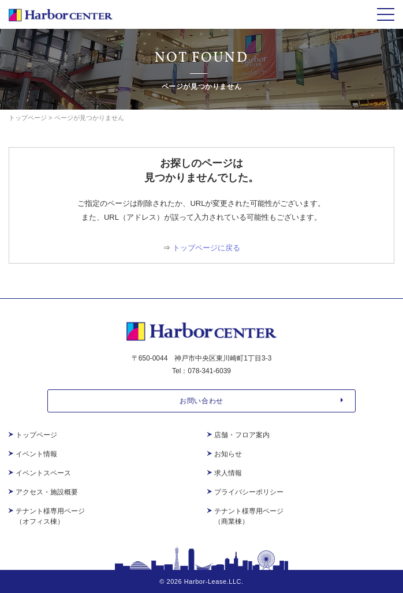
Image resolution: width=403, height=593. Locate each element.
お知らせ (228, 454)
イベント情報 (36, 454)
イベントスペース (43, 473)
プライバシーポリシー (248, 492)
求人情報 (228, 473)
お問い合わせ (262, 401)
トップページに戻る (206, 247)
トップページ (36, 435)
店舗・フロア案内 (242, 435)
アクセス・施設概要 (47, 492)
